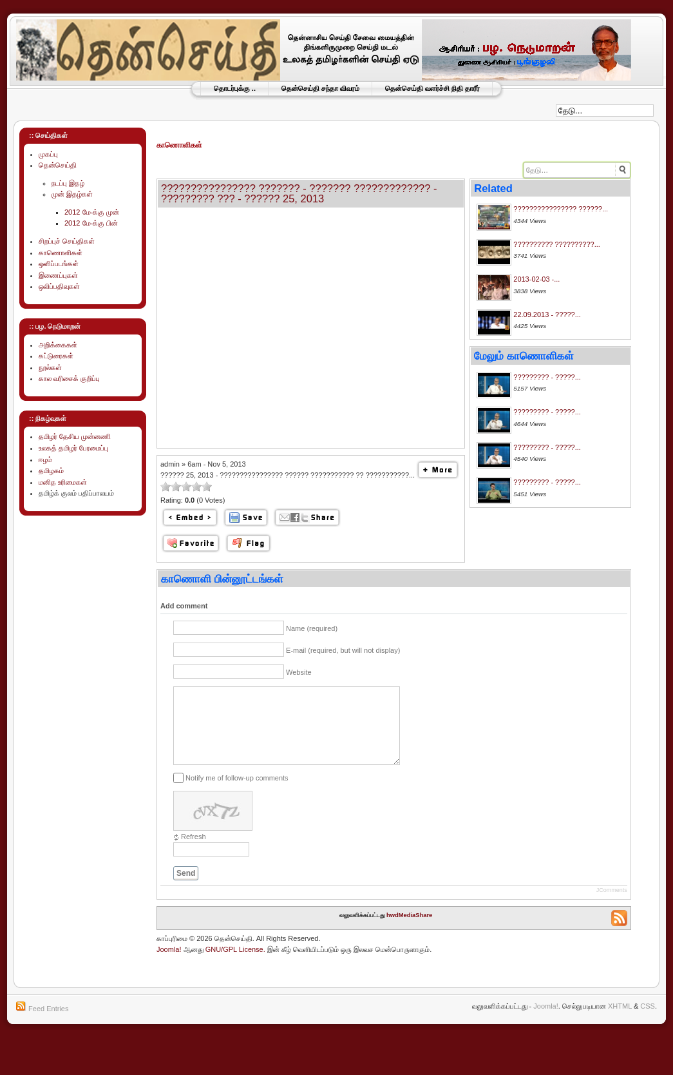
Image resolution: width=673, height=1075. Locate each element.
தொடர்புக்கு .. (235, 88)
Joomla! (169, 965)
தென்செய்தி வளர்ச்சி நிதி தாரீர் (432, 88)
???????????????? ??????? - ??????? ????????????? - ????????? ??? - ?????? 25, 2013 (299, 193)
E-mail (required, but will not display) (343, 650)
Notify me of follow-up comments (237, 793)
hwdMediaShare (409, 930)
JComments (611, 905)
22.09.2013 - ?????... (547, 314)
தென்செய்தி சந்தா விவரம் (320, 88)
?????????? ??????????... (556, 244)
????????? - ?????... (547, 377)
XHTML (620, 1021)
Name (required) (311, 628)
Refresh (193, 852)
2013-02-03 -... (536, 279)
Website (299, 672)
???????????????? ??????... (560, 209)
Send (185, 888)
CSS (647, 1021)
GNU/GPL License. (235, 965)
